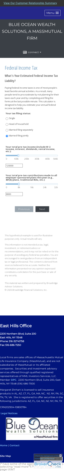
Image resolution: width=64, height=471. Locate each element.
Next (42, 209)
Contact (14, 445)
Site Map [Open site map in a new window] (5, 456)
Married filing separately (21, 130)
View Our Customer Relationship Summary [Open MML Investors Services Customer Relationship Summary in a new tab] (30, 3)
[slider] (32, 155)
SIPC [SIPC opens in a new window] (13, 379)
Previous (24, 209)
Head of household (19, 124)
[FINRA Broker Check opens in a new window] (48, 461)
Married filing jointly (19, 136)
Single (12, 118)
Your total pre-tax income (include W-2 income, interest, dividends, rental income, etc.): (30, 149)
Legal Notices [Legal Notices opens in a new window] (9, 413)
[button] (53, 13)
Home (4, 445)
